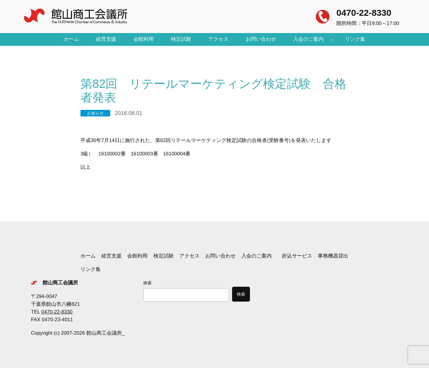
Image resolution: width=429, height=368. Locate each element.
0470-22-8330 (363, 13)
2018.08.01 (128, 113)
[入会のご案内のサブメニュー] (331, 39)
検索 (147, 282)
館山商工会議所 (60, 283)
